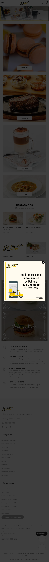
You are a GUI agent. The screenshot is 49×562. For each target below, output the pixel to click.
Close (43, 262)
